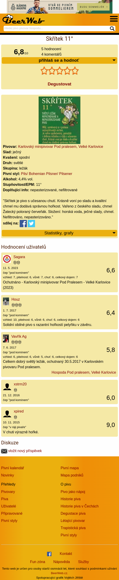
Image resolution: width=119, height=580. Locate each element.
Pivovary (8, 492)
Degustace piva (73, 513)
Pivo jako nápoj (73, 492)
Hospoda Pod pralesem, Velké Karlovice (84, 372)
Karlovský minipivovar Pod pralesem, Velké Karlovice (60, 147)
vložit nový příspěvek (21, 451)
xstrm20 (20, 384)
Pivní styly (9, 521)
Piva (4, 499)
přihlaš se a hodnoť (77, 60)
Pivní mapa (70, 468)
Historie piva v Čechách (80, 506)
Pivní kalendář (12, 468)
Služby (83, 562)
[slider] (59, 70)
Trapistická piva (73, 528)
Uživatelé (8, 506)
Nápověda (61, 562)
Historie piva (71, 499)
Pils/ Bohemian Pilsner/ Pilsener (46, 174)
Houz (16, 299)
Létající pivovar (73, 521)
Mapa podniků (72, 475)
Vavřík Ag (18, 336)
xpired (19, 411)
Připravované (11, 513)
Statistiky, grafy (80, 233)
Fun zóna (37, 562)
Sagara (19, 257)
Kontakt (66, 554)
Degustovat (59, 84)
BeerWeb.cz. (59, 573)
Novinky (7, 475)
